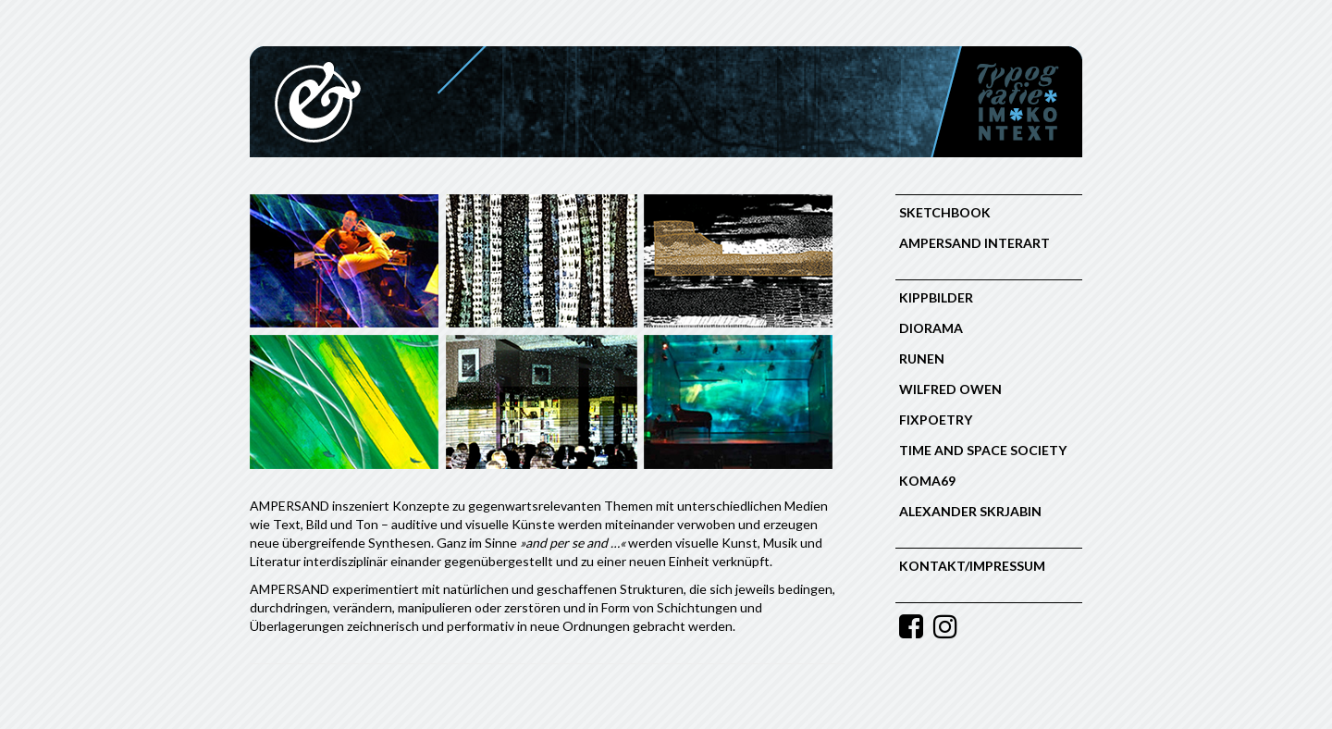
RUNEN (921, 358)
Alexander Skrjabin (970, 511)
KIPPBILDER (936, 297)
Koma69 (927, 480)
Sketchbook (945, 212)
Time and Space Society (983, 450)
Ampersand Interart (974, 243)
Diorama (931, 328)
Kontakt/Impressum (972, 566)
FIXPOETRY (935, 419)
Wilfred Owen (950, 389)
